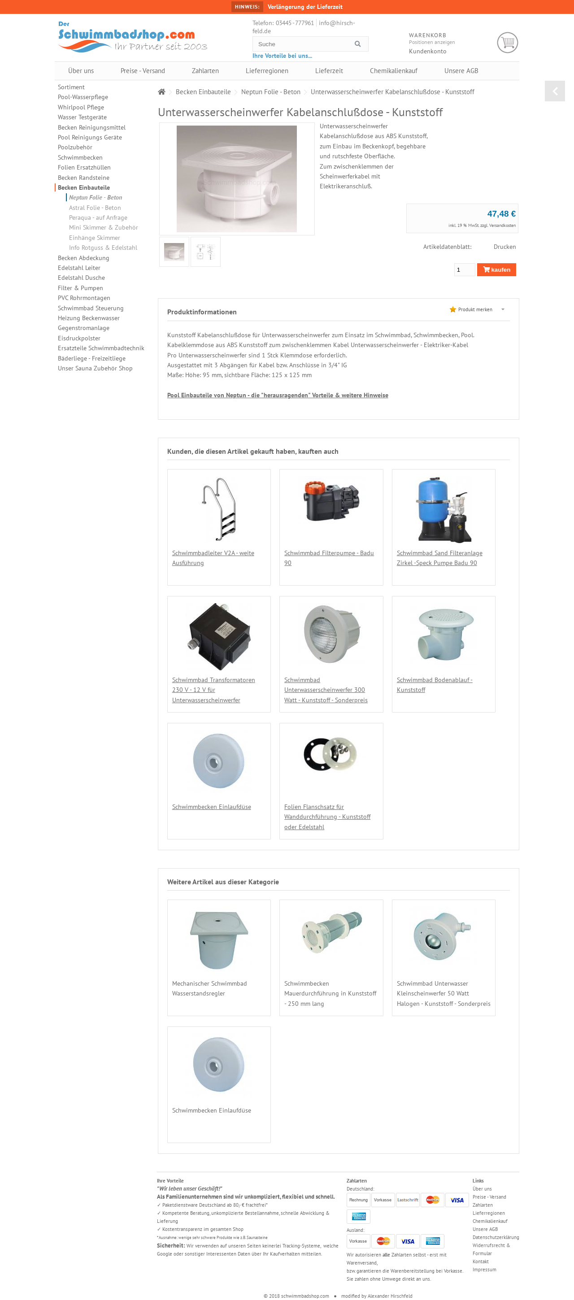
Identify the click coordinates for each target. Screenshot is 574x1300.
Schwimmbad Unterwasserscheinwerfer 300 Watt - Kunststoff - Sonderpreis (326, 690)
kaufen (497, 269)
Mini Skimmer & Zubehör (103, 227)
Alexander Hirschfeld (390, 1296)
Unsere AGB (461, 70)
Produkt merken (475, 309)
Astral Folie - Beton (95, 208)
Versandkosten (502, 225)
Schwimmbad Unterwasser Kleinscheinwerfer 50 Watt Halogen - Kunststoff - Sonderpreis (444, 993)
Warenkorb (507, 42)
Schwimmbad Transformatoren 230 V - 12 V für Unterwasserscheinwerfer (213, 690)
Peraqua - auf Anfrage (98, 217)
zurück (555, 91)
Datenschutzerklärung (496, 1237)
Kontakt (481, 1261)
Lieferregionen (267, 70)
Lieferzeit (329, 70)
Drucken (505, 247)
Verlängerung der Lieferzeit (305, 7)
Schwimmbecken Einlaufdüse (211, 807)
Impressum (484, 1269)
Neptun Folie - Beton (95, 197)
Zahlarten (205, 70)
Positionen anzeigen (432, 42)
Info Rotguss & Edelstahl (103, 247)
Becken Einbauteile (84, 187)
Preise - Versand (143, 70)
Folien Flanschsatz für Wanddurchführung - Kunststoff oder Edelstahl (327, 817)
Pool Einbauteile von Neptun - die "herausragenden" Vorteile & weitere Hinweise (277, 395)
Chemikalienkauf (393, 70)
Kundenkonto (428, 51)
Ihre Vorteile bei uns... (282, 56)
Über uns (81, 70)
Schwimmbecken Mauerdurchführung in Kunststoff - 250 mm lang (330, 993)
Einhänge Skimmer (94, 238)
